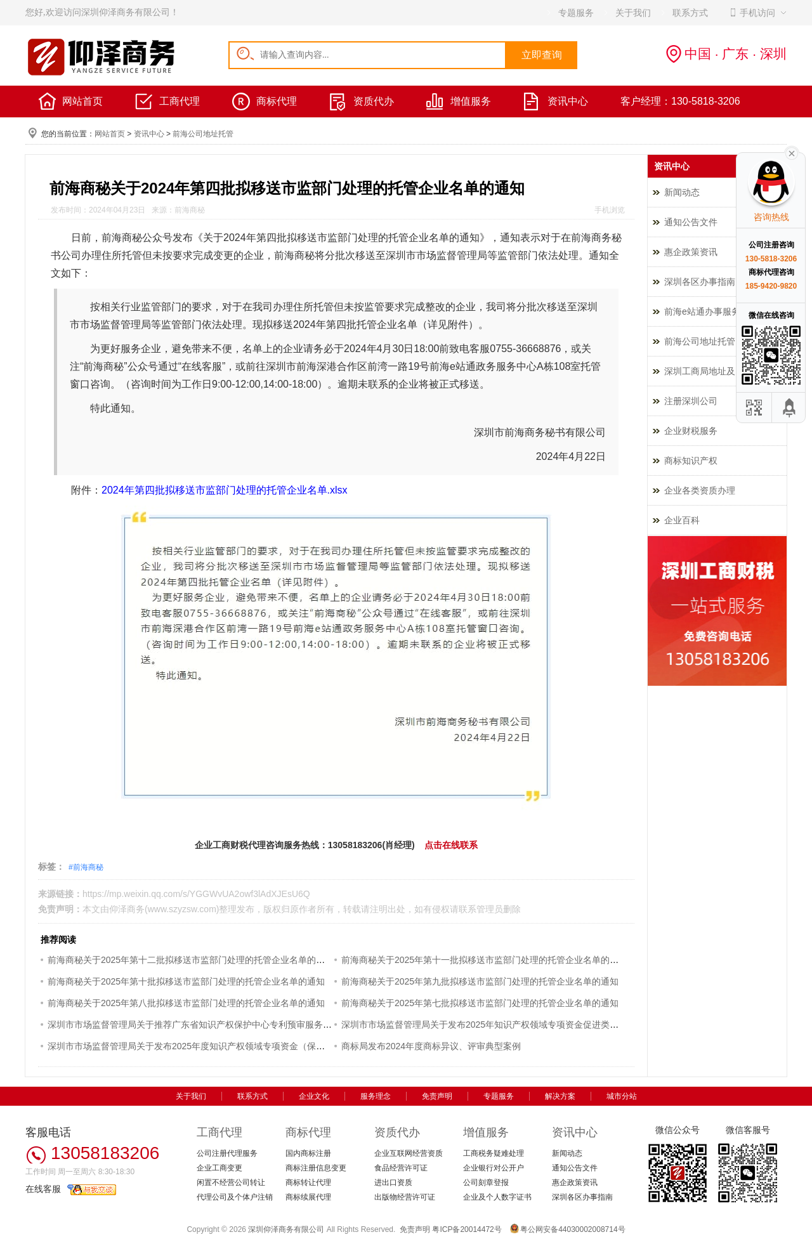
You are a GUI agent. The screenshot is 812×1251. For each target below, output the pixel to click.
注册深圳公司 (690, 401)
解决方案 (560, 1096)
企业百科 (682, 520)
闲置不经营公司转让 (231, 1182)
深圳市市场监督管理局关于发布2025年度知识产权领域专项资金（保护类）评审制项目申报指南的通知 (248, 1046)
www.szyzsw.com (182, 909)
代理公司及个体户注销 (235, 1197)
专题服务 (498, 1096)
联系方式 (252, 1096)
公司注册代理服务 (227, 1153)
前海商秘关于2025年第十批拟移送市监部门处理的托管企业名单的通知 (186, 981)
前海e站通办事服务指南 (711, 311)
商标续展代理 (308, 1197)
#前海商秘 (86, 867)
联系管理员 (481, 909)
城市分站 (621, 1096)
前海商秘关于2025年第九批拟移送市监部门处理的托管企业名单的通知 (480, 981)
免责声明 (437, 1096)
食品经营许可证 (401, 1167)
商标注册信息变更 (315, 1167)
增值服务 (470, 101)
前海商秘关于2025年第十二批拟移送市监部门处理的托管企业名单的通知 (191, 960)
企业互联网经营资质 (408, 1153)
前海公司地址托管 (203, 133)
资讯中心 (567, 101)
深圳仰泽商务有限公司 (286, 1229)
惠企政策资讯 (690, 252)
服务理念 (375, 1096)
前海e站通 (452, 366)
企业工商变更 (219, 1167)
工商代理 (179, 101)
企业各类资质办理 (699, 490)
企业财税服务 (690, 431)
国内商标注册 (308, 1153)
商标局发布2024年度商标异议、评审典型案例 (431, 1046)
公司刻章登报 (486, 1182)
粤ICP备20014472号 (466, 1229)
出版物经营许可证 (404, 1197)
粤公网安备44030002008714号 (572, 1229)
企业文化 (314, 1096)
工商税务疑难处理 (493, 1153)
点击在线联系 (451, 845)
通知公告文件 (690, 222)
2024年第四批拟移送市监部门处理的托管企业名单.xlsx (225, 490)
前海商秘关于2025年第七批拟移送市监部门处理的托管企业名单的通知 (480, 1003)
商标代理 (276, 101)
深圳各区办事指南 (699, 282)
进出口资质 (393, 1182)
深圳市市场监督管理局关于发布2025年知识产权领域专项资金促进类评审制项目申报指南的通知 (528, 1024)
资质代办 (373, 101)
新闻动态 (682, 192)
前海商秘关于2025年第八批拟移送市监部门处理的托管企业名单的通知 (186, 1003)
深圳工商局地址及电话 (708, 371)
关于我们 (191, 1096)
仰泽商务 (127, 909)
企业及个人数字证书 (497, 1197)
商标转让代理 (308, 1182)
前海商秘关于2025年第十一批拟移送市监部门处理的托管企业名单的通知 (484, 960)
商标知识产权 (690, 460)
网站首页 (82, 101)
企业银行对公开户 (493, 1167)
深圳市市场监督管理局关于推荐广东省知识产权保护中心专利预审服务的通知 (199, 1024)
